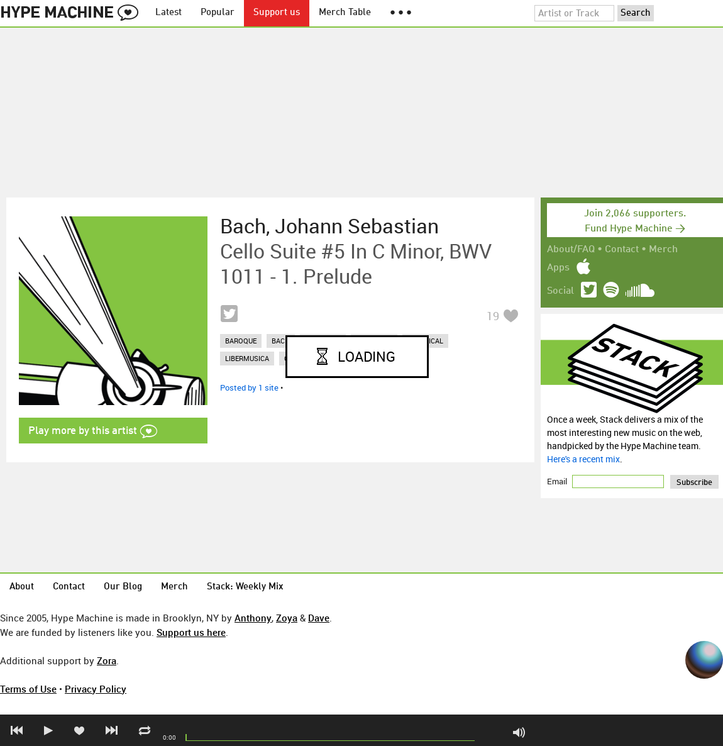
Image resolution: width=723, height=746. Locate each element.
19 (493, 315)
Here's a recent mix (583, 459)
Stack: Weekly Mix (245, 587)
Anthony (253, 617)
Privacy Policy (95, 688)
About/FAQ (571, 250)
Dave (318, 617)
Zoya (286, 617)
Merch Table (345, 13)
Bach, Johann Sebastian (329, 225)
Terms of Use (28, 688)
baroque (241, 340)
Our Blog (123, 587)
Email (558, 481)
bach (281, 340)
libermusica (247, 358)
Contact (622, 250)
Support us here (191, 632)
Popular (218, 13)
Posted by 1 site (249, 387)
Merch (663, 250)
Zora (106, 660)
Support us (276, 13)
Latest (168, 13)
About (21, 587)
